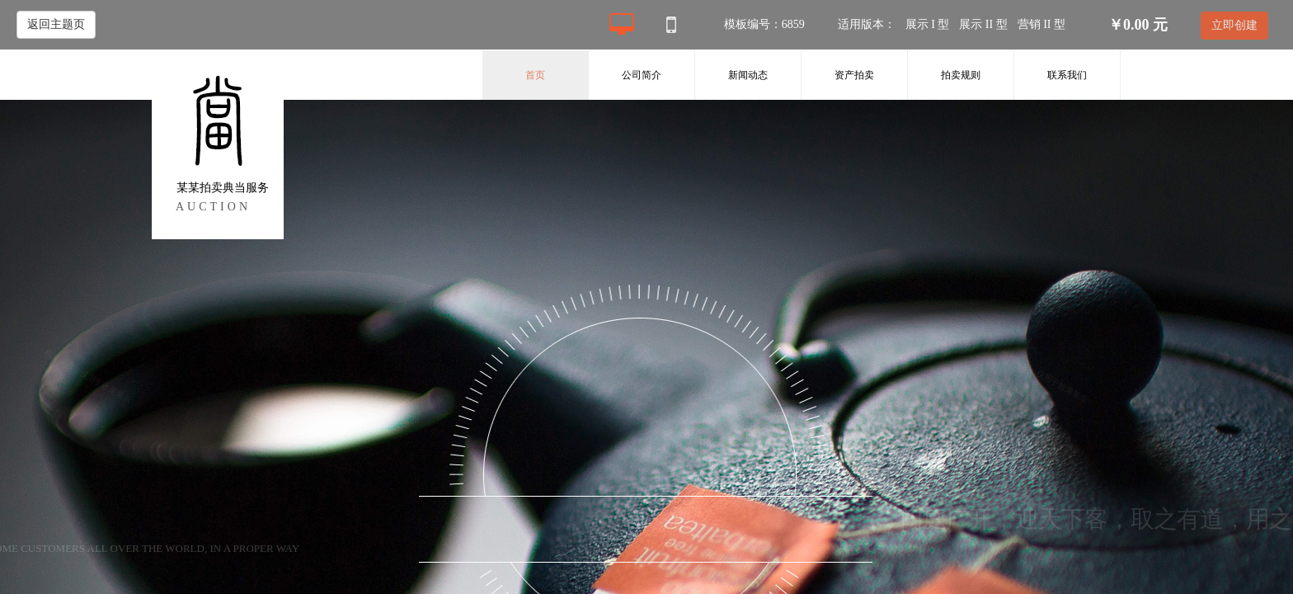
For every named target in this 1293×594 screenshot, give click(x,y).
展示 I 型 (927, 24)
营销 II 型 (1041, 24)
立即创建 (1234, 25)
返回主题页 (56, 24)
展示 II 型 (983, 24)
